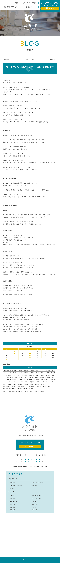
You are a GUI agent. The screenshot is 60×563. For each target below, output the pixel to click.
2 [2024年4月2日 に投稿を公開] (14, 351)
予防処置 (34, 504)
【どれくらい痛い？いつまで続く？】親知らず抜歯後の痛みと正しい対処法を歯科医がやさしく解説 (30, 375)
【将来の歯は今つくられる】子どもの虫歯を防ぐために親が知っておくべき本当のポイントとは (29, 370)
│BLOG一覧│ (30, 60)
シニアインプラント (38, 496)
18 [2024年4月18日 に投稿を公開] (30, 355)
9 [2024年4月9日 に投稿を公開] (14, 353)
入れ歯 (34, 507)
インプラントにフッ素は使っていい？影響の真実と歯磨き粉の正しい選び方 (23, 384)
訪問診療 (34, 510)
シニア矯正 (13, 504)
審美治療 (12, 510)
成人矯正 (12, 507)
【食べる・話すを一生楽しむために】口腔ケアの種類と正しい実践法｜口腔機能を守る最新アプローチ (31, 382)
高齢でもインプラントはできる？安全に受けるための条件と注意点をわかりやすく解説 (26, 386)
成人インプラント (37, 499)
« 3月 (4, 363)
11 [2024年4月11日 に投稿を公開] (30, 353)
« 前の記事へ (6, 60)
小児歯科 (12, 499)
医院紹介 (12, 483)
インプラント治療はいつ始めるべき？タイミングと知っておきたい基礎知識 (23, 391)
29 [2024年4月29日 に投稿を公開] (7, 359)
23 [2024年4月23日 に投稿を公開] (14, 357)
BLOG (12, 488)
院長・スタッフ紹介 (38, 483)
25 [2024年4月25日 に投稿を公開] (30, 357)
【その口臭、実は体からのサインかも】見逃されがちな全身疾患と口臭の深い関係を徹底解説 (28, 377)
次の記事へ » (53, 60)
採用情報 (34, 485)
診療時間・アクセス (16, 485)
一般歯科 (12, 496)
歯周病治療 (13, 501)
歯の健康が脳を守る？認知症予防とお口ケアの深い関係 (18, 389)
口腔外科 (34, 501)
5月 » (8, 363)
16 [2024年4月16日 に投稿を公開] (14, 355)
